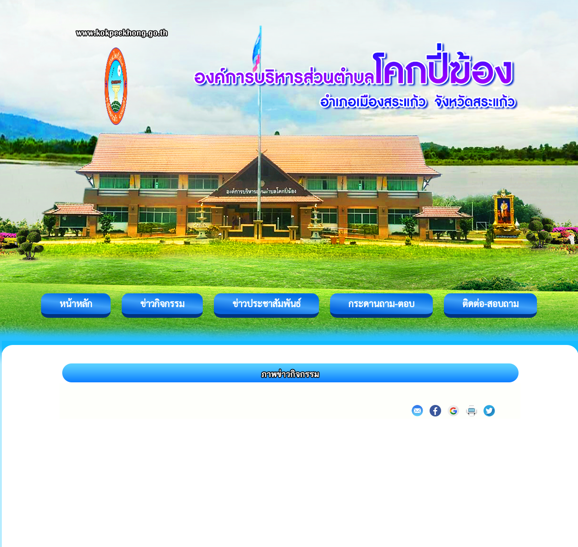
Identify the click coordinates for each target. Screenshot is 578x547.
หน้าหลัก (75, 303)
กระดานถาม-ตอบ (381, 303)
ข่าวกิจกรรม (162, 303)
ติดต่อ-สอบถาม (490, 303)
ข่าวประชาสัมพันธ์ (266, 303)
